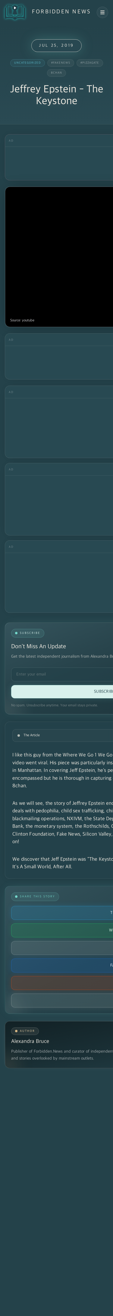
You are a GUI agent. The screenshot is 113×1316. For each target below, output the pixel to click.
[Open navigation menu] (102, 12)
